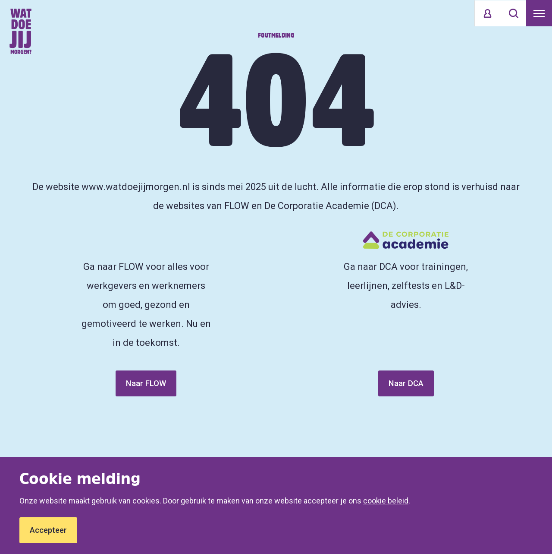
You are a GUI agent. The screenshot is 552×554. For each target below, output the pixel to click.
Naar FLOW (146, 383)
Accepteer (48, 530)
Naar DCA (406, 383)
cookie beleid (385, 500)
